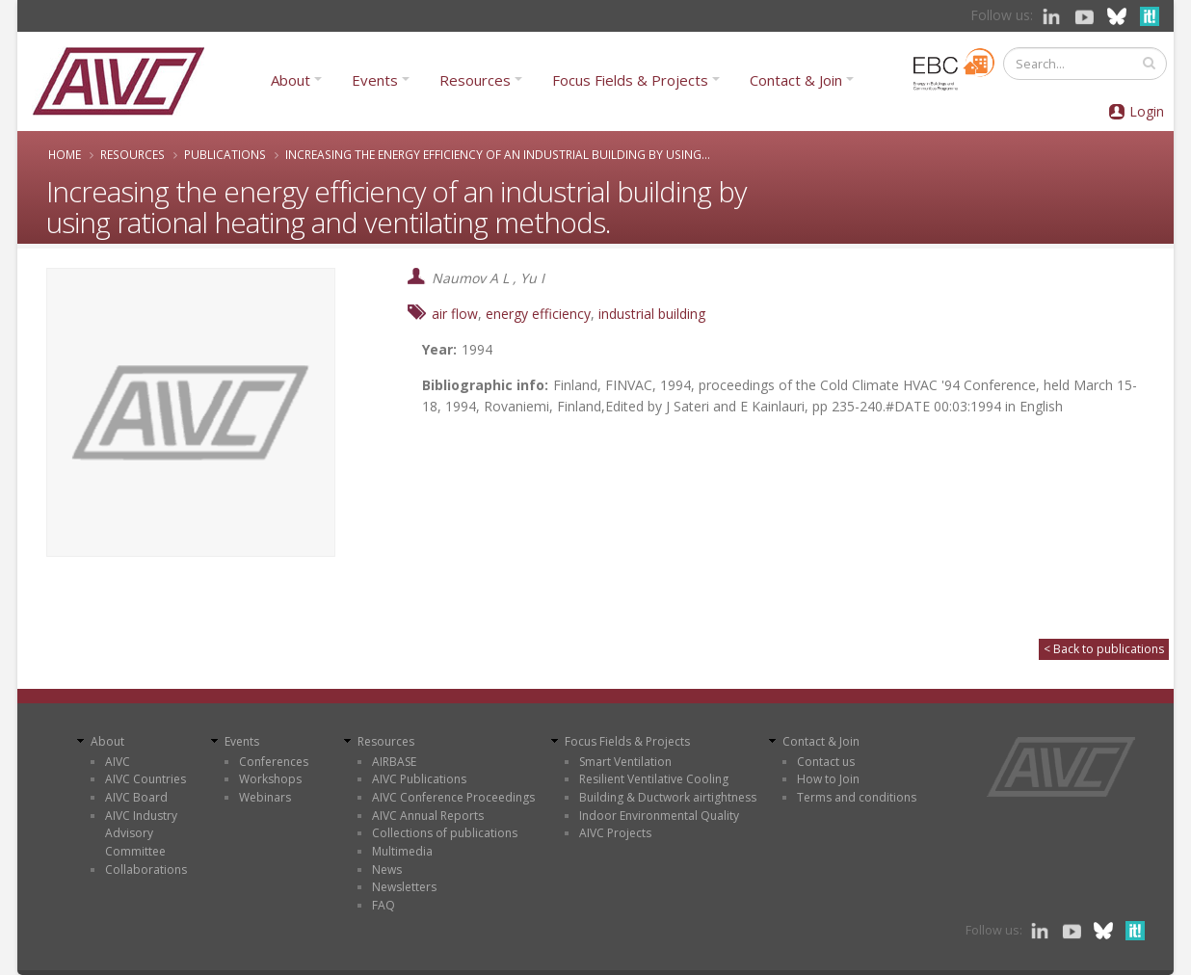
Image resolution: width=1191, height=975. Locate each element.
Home (64, 154)
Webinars (265, 797)
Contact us (826, 761)
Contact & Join (796, 80)
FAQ (383, 905)
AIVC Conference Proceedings (453, 797)
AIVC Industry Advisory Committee (141, 833)
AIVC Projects (615, 833)
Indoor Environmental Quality (659, 815)
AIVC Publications (419, 779)
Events (375, 80)
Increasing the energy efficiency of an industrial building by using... (497, 154)
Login (1146, 111)
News (387, 869)
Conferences (273, 761)
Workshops (270, 779)
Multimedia (402, 851)
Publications (225, 154)
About (290, 80)
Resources (475, 80)
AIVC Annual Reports (428, 815)
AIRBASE (394, 761)
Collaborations (146, 869)
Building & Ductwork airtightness (667, 797)
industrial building (651, 313)
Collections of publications (444, 833)
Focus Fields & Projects (630, 80)
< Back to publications (1104, 649)
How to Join (828, 779)
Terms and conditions (856, 797)
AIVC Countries (145, 779)
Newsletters (404, 887)
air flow (455, 313)
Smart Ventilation (625, 761)
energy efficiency (538, 313)
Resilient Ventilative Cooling (653, 779)
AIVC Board (136, 797)
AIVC (117, 761)
